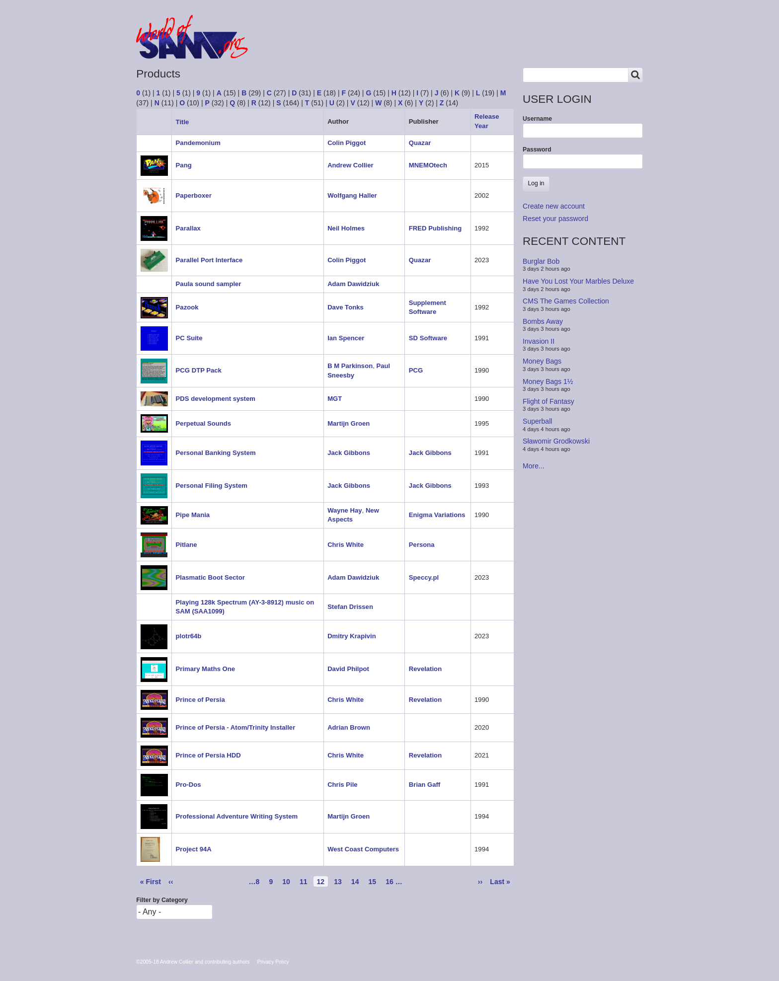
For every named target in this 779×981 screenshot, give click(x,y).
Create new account (554, 206)
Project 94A (194, 849)
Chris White (345, 544)
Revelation (425, 669)
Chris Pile (342, 784)
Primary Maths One (205, 669)
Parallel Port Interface (209, 260)
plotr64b (189, 636)
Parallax (188, 228)
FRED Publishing (435, 228)
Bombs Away (543, 321)
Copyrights (433, 46)
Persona (422, 544)
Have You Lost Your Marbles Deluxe (578, 281)
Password (537, 149)
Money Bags (542, 361)
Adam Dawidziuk (353, 284)
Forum (286, 46)
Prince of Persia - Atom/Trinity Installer (236, 727)
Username (537, 118)
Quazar (420, 143)
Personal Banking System (216, 452)
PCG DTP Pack (199, 370)
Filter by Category (162, 900)
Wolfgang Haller (352, 195)
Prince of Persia (200, 699)
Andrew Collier (350, 165)
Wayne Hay (344, 510)
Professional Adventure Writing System (237, 816)
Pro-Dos (188, 784)
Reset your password (555, 219)
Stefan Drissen (350, 606)
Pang (184, 165)
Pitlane (186, 544)
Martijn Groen (348, 423)
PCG (416, 370)
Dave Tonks (345, 307)
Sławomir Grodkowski (556, 441)
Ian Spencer (345, 338)
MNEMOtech (428, 165)
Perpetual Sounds (203, 423)
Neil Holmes (346, 228)
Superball (537, 421)
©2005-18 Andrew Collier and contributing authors (192, 962)
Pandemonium (198, 143)
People (381, 46)
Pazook (187, 307)
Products (333, 46)
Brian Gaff (424, 784)
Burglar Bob (541, 261)
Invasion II (538, 341)
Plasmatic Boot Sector (210, 577)
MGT (334, 398)
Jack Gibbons (348, 452)
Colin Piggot (346, 143)
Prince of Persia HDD (208, 755)
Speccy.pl (424, 577)
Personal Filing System (211, 485)
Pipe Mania (193, 515)
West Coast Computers (363, 849)
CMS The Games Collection (566, 301)
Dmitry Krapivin (351, 636)
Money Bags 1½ (548, 381)
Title (186, 122)
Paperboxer (194, 195)
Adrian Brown (348, 727)
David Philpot (348, 669)
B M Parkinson (350, 366)
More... (534, 466)
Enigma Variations (437, 515)
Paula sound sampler (208, 284)
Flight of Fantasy (548, 401)
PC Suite (189, 338)
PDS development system (215, 398)
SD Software (428, 338)
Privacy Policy (273, 962)
